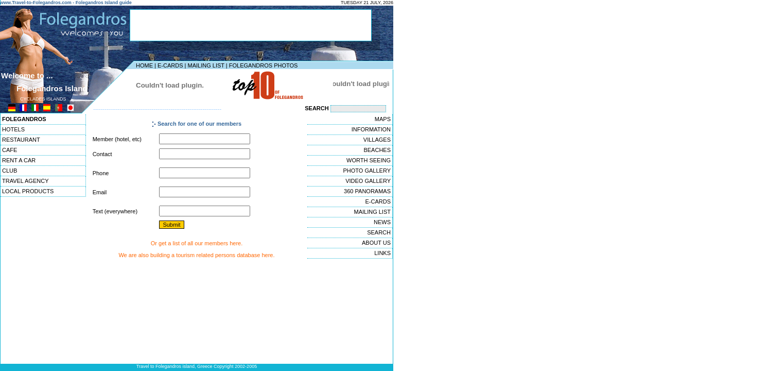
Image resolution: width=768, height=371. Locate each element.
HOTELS (13, 129)
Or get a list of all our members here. (197, 243)
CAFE (9, 150)
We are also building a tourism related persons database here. (196, 255)
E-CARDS (170, 65)
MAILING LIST (205, 65)
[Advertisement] (250, 25)
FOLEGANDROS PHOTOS (263, 65)
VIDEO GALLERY (368, 181)
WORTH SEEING (368, 160)
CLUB (9, 170)
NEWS (382, 222)
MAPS (383, 119)
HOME (144, 65)
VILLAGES (377, 140)
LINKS (382, 253)
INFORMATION (371, 129)
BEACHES (377, 150)
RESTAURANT (21, 140)
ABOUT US (376, 243)
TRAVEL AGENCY (25, 181)
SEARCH (379, 232)
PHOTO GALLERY (367, 170)
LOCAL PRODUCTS (28, 191)
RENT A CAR (19, 160)
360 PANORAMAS (367, 191)
